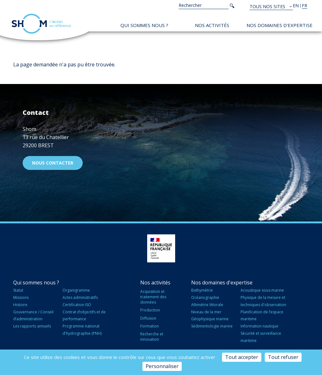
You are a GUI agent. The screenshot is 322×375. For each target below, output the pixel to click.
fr (304, 5)
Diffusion (148, 318)
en (296, 5)
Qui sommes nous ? (144, 25)
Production (150, 310)
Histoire (20, 304)
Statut (18, 290)
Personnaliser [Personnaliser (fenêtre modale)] (162, 366)
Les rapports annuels (32, 326)
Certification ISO (77, 304)
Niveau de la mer (206, 312)
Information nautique (259, 326)
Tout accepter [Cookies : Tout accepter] (241, 357)
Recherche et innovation (151, 336)
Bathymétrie (202, 290)
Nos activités (212, 25)
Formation (149, 326)
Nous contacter (52, 163)
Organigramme (76, 290)
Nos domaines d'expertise (280, 25)
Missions (21, 297)
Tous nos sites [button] (268, 6)
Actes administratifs (80, 297)
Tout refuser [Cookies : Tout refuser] (283, 357)
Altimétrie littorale (207, 304)
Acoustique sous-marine (262, 290)
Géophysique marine (210, 319)
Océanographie (205, 297)
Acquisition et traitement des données (153, 297)
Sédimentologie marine (212, 326)
